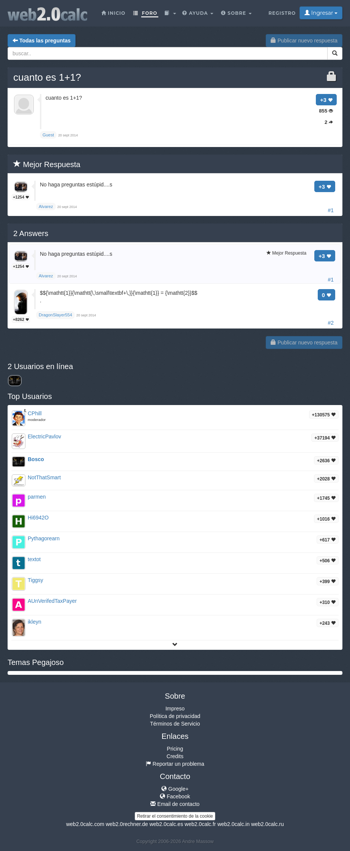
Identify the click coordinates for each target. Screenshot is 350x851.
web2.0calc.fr (200, 824)
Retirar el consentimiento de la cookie (175, 816)
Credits (175, 756)
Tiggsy (35, 580)
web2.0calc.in (234, 824)
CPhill (35, 413)
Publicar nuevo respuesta (304, 41)
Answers (30, 233)
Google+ (174, 789)
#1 (331, 210)
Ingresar (320, 12)
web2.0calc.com (85, 824)
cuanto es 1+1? (47, 77)
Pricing (175, 749)
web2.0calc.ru (267, 824)
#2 (331, 323)
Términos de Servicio (175, 724)
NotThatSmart (44, 477)
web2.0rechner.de (127, 824)
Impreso (175, 709)
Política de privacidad (175, 716)
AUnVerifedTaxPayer (52, 601)
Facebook (175, 796)
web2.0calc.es (166, 824)
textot (34, 559)
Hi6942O (38, 518)
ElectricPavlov (44, 436)
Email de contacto (174, 804)
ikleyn (34, 622)
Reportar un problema (175, 764)
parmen (37, 497)
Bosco (36, 459)
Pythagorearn (44, 538)
